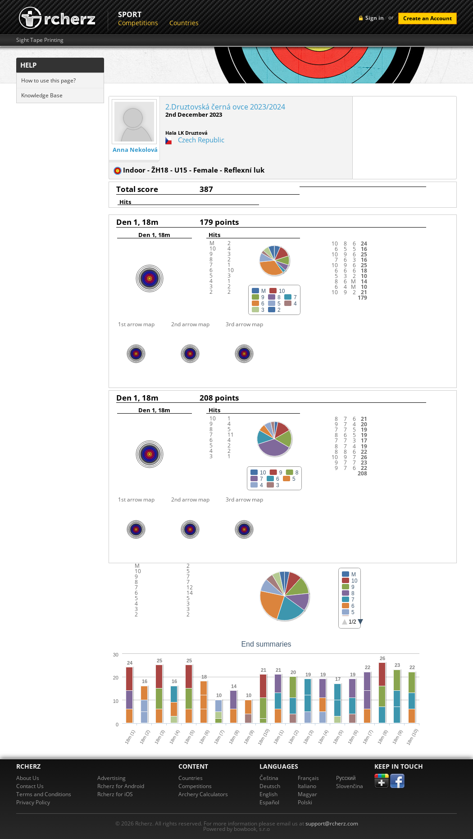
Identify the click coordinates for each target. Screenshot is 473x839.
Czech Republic (201, 139)
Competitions (138, 22)
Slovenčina (349, 786)
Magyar (307, 794)
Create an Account (427, 18)
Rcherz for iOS (115, 794)
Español (269, 802)
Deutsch (269, 786)
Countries (184, 22)
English (268, 794)
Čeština (268, 778)
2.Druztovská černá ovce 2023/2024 (225, 107)
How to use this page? (48, 80)
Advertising (111, 778)
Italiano (307, 786)
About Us (27, 778)
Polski (305, 802)
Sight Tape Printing (40, 40)
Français (308, 778)
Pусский (346, 778)
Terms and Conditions (43, 794)
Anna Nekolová (135, 150)
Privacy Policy (33, 802)
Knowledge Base (42, 95)
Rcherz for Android (120, 786)
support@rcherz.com (331, 823)
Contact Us (30, 786)
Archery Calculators (203, 794)
